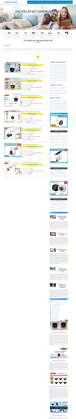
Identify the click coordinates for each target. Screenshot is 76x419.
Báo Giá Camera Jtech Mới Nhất (62, 234)
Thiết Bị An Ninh (68, 2)
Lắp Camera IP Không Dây (55, 310)
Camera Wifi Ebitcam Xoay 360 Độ (60, 93)
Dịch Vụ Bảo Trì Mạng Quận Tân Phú (58, 415)
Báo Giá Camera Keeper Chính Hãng (62, 250)
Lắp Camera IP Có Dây (54, 315)
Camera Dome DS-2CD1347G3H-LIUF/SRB (58, 129)
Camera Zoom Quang (54, 312)
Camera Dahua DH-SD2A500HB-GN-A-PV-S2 (31, 79)
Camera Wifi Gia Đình (49, 2)
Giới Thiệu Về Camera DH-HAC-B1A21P (58, 360)
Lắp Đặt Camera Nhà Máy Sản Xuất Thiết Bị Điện (58, 386)
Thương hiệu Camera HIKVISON (57, 304)
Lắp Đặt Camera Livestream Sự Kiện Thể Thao (62, 270)
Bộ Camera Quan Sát (55, 301)
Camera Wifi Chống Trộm (54, 95)
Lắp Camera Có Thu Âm (55, 309)
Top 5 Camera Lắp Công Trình (57, 72)
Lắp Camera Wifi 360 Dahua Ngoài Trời (38, 40)
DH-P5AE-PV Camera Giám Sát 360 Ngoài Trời (31, 128)
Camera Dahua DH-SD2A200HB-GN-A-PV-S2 (31, 95)
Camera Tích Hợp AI (54, 314)
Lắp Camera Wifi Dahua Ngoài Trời (28, 63)
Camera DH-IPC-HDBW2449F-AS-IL (56, 197)
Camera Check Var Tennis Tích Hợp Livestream (62, 286)
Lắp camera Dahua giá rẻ (55, 306)
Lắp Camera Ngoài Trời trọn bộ (60, 108)
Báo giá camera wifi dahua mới (58, 92)
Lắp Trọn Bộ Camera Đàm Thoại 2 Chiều (57, 100)
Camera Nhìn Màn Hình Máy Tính (60, 67)
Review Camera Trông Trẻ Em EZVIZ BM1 (59, 332)
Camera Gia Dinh (10, 2)
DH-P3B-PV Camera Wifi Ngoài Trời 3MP (30, 162)
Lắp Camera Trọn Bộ (39, 2)
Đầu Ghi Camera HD (54, 317)
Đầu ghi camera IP (54, 318)
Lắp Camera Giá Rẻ (54, 307)
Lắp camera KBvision (55, 302)
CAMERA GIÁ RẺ (31, 2)
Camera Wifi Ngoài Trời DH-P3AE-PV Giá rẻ (30, 111)
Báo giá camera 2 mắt (56, 77)
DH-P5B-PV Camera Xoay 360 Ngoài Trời (30, 144)
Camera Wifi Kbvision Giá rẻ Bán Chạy (57, 87)
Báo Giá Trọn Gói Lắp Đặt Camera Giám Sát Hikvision (62, 218)
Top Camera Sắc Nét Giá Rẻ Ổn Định (56, 64)
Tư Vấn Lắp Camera (59, 2)
